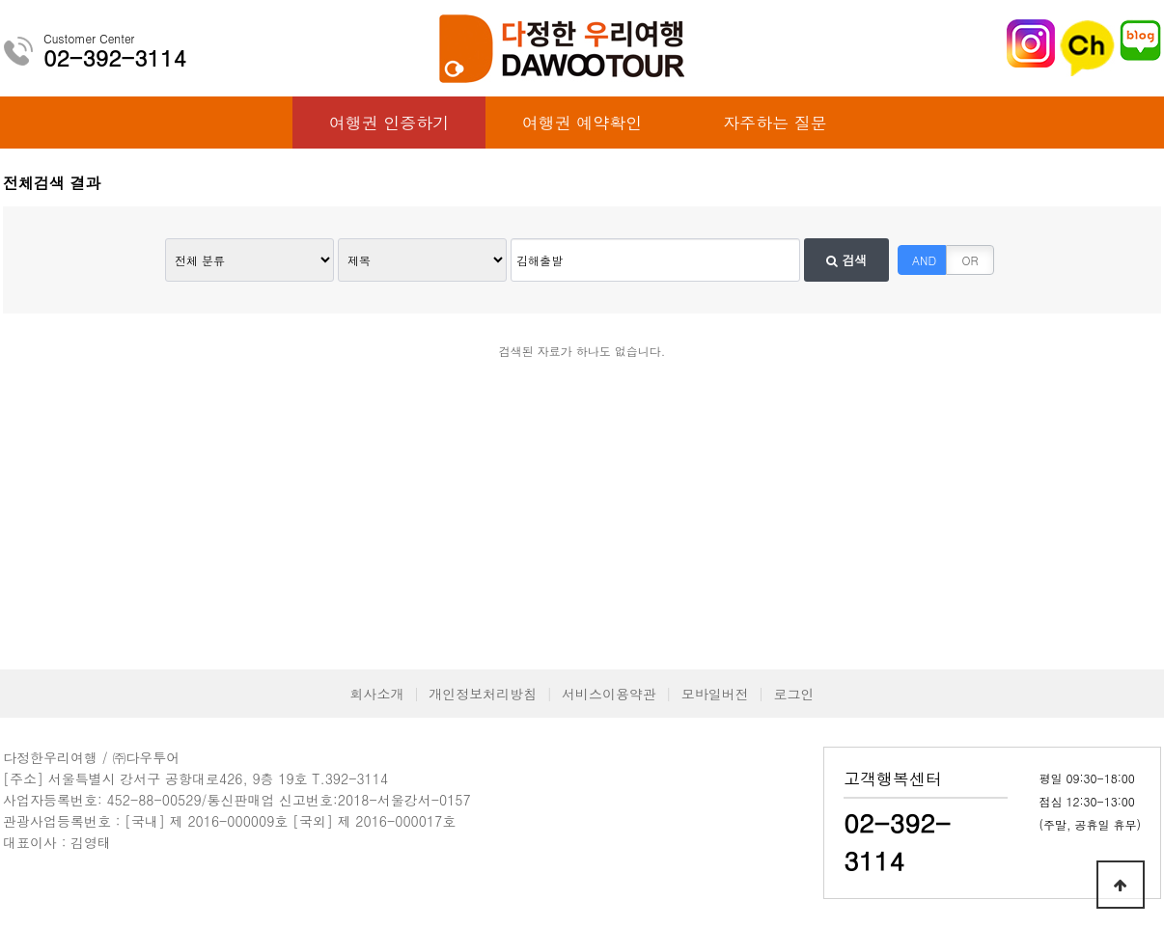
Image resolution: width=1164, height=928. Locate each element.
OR (970, 260)
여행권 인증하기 (389, 122)
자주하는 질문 (775, 122)
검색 (846, 260)
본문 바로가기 (0, 0)
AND (924, 260)
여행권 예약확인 (582, 122)
